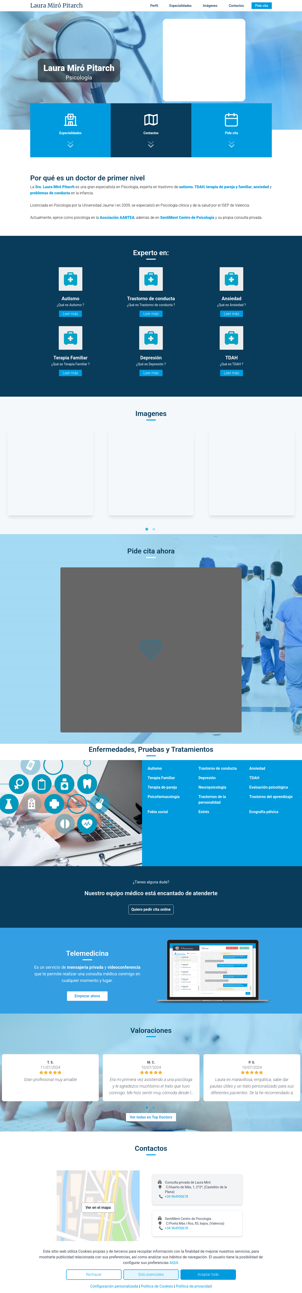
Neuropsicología (212, 787)
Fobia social (158, 812)
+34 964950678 (176, 1196)
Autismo (155, 768)
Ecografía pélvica (263, 812)
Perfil (154, 6)
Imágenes (210, 6)
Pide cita (261, 6)
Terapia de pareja (162, 787)
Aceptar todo (208, 1274)
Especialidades (180, 6)
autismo (186, 187)
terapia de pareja (220, 187)
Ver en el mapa (98, 1207)
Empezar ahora (87, 996)
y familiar (244, 187)
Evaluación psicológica (268, 787)
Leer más (70, 314)
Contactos (236, 6)
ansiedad (261, 187)
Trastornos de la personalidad (212, 799)
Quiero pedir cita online (151, 909)
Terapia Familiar (161, 778)
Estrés (203, 812)
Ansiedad (257, 768)
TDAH (199, 187)
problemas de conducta (50, 193)
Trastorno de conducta (217, 768)
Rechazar (93, 1274)
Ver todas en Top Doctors (151, 1117)
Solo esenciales (151, 1274)
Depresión (207, 778)
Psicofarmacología (164, 796)
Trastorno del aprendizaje (271, 796)
